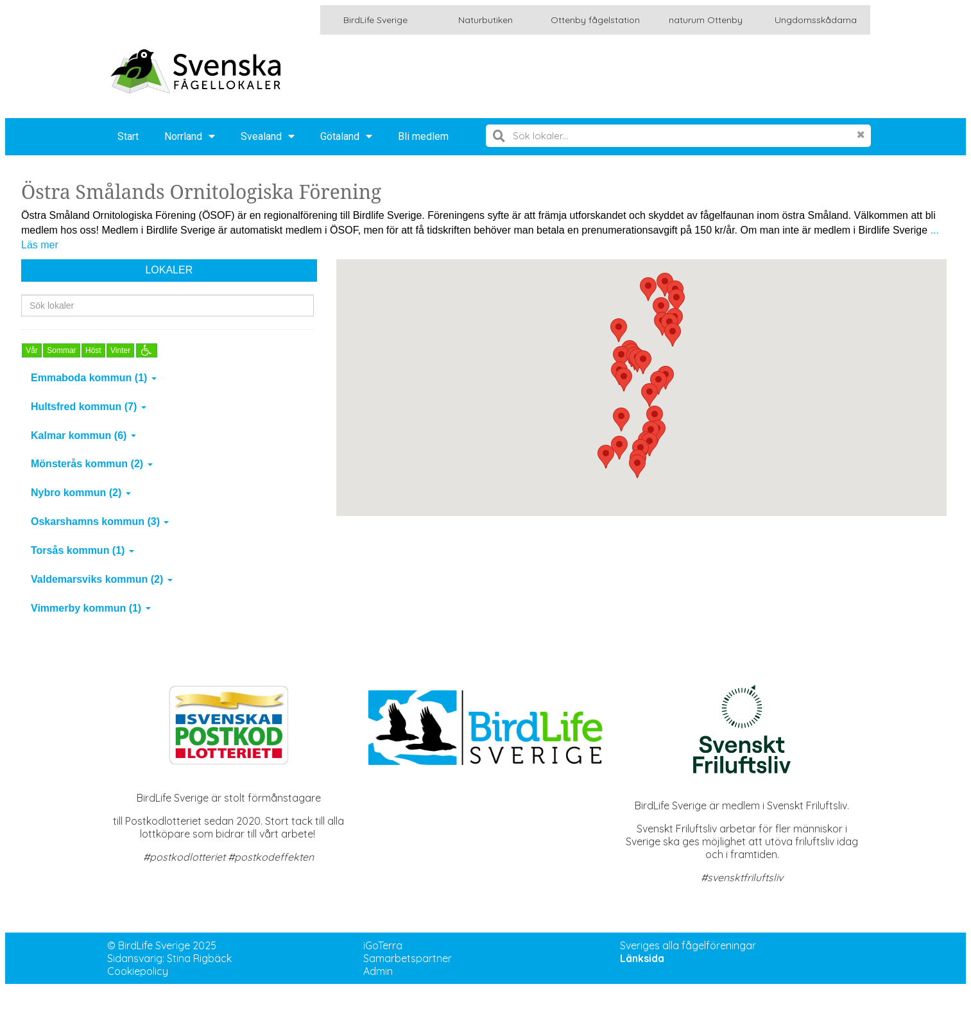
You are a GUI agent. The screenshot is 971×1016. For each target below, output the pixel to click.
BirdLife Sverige (375, 20)
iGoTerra (382, 945)
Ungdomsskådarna (816, 20)
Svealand (268, 136)
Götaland (346, 136)
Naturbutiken (485, 20)
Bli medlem (423, 136)
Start (128, 136)
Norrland (189, 136)
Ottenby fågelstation (595, 20)
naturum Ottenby (706, 20)
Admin (378, 971)
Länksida (642, 958)
